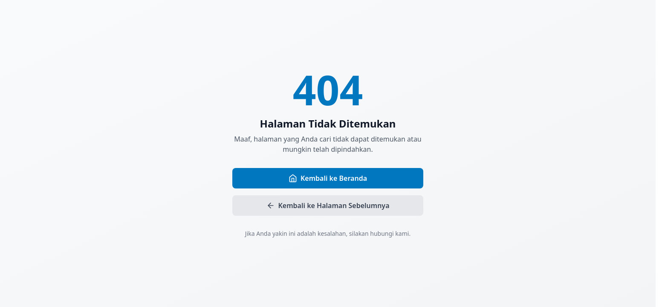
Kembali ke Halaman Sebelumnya (328, 205)
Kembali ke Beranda (328, 178)
